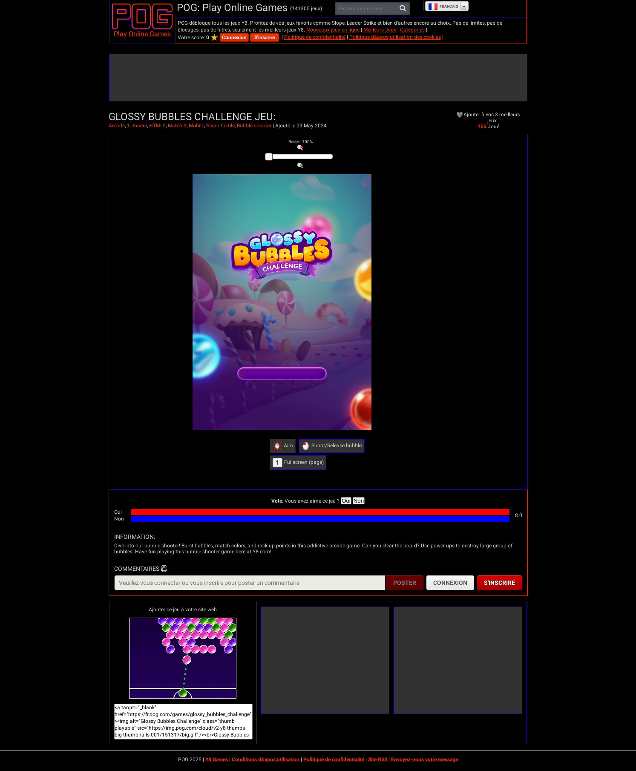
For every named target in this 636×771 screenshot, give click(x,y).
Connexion (234, 37)
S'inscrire (264, 37)
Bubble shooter (254, 126)
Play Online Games (142, 34)
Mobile (196, 126)
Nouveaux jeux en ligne (333, 30)
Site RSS (377, 759)
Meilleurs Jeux (379, 30)
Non (359, 501)
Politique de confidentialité (314, 37)
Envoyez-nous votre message (424, 759)
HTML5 (157, 126)
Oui (346, 501)
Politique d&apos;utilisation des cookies (395, 37)
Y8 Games (216, 759)
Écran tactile (220, 126)
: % (300, 141)
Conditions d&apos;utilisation (265, 759)
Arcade (117, 126)
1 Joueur (137, 126)
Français (443, 6)
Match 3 (177, 126)
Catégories (412, 30)
